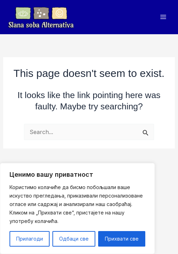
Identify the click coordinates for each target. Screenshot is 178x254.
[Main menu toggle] (163, 17)
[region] (77, 208)
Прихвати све (122, 239)
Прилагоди (29, 239)
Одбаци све (74, 239)
